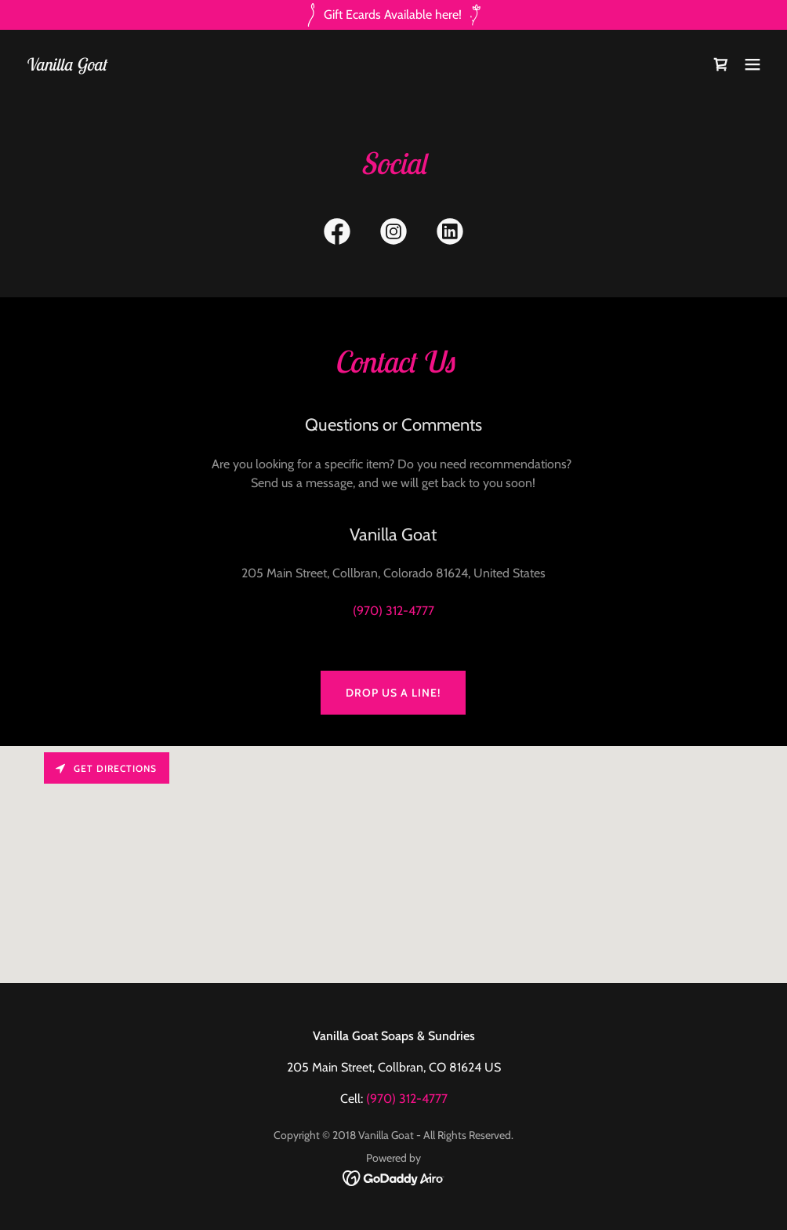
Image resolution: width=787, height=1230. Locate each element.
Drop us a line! (393, 693)
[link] (65, 66)
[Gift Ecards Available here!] (393, 15)
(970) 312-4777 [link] (393, 610)
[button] (752, 64)
